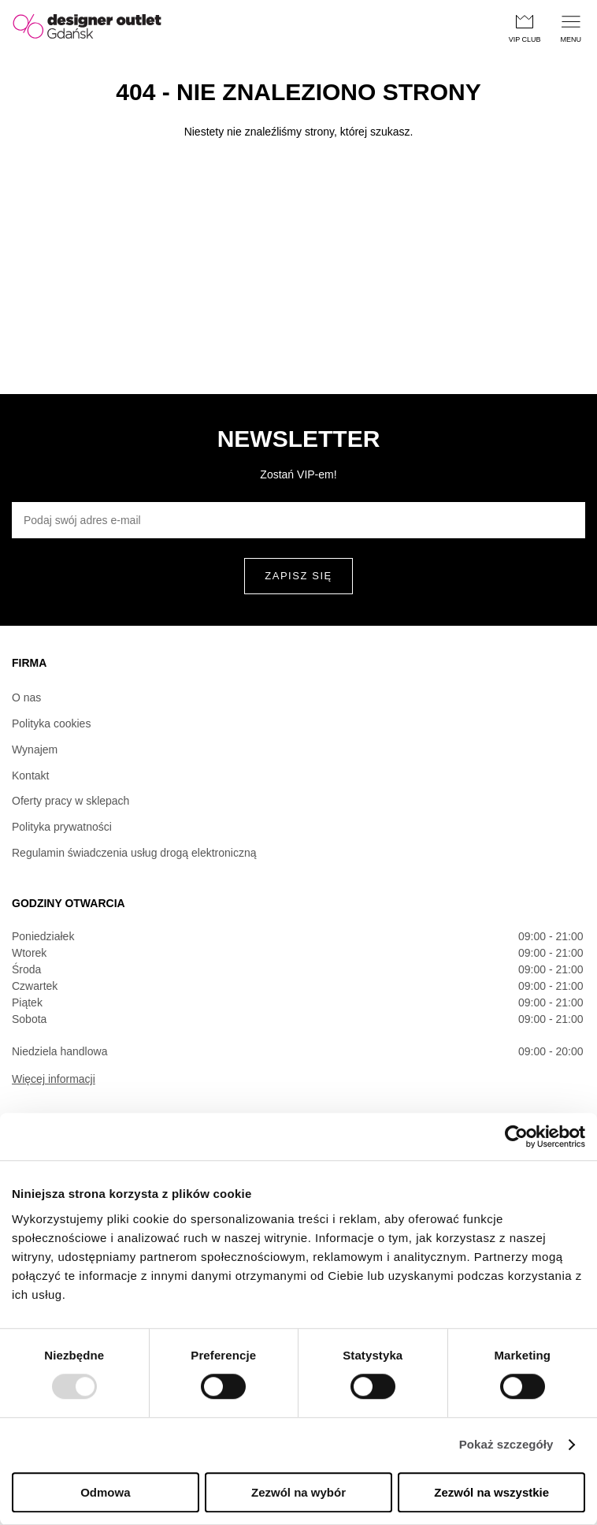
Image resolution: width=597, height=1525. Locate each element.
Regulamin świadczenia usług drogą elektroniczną (134, 852)
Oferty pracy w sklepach (70, 800)
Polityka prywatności (62, 826)
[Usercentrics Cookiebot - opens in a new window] (516, 1136)
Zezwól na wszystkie (491, 1492)
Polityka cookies (51, 723)
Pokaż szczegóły (506, 1445)
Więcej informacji (53, 1079)
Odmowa (105, 1492)
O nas (26, 697)
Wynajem (34, 749)
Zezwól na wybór (298, 1492)
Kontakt (30, 775)
